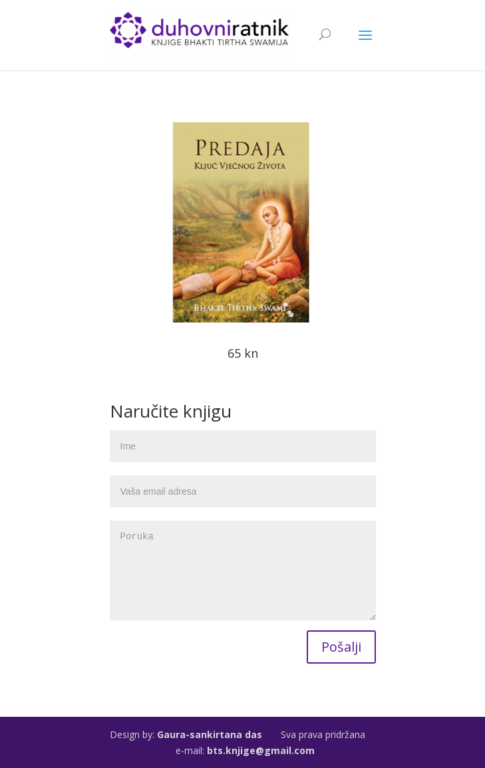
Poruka (243, 570)
